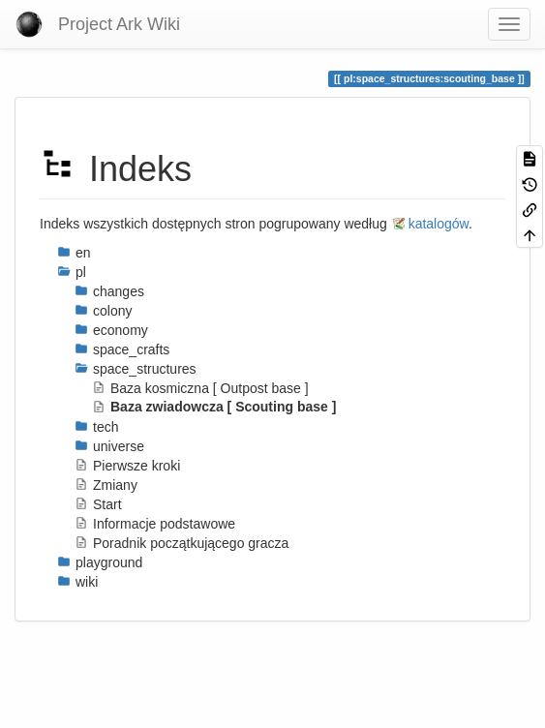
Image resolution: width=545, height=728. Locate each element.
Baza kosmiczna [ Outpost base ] (200, 388)
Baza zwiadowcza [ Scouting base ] (214, 406)
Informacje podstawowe (155, 523)
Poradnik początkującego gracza (181, 543)
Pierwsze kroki (127, 465)
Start (98, 504)
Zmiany (106, 485)
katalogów (439, 223)
